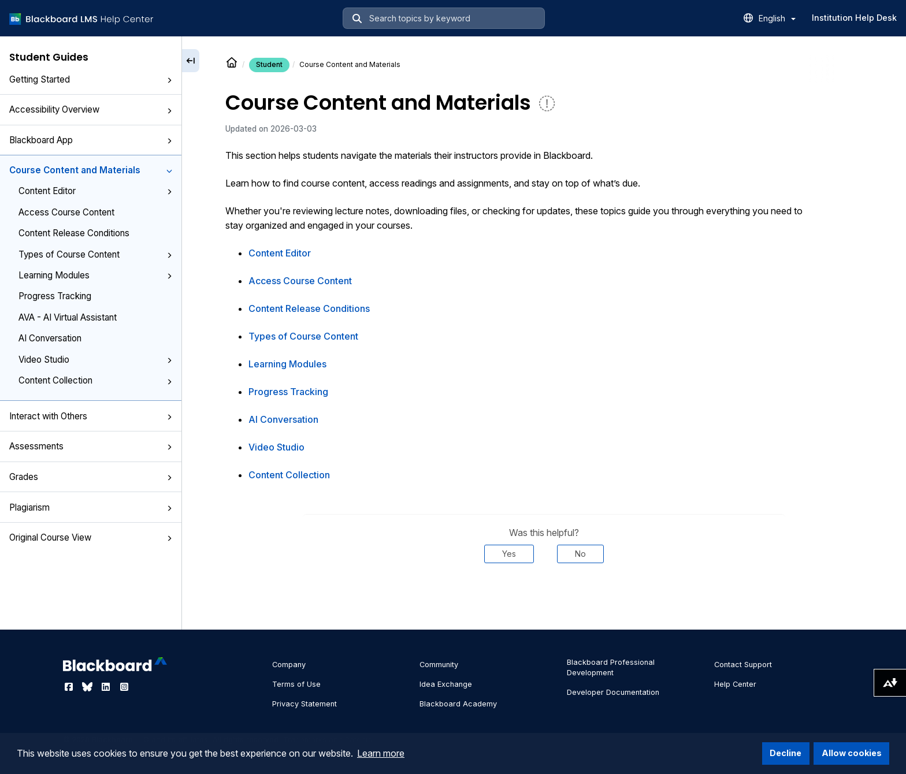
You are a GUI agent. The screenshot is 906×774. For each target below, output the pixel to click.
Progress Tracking (54, 296)
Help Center (735, 684)
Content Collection (95, 380)
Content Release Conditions (73, 233)
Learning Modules (95, 275)
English (777, 18)
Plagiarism (90, 507)
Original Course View (90, 537)
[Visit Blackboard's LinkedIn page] (107, 687)
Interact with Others (90, 416)
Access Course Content (66, 212)
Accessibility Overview (90, 109)
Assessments (90, 446)
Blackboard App (90, 140)
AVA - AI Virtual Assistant (67, 317)
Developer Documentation (613, 692)
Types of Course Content (95, 254)
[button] (169, 80)
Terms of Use (296, 684)
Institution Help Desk (854, 18)
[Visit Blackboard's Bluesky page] (88, 687)
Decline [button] (785, 753)
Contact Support (743, 664)
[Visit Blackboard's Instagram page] (124, 687)
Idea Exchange (445, 684)
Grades (90, 476)
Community (438, 664)
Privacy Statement (304, 703)
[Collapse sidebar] (190, 60)
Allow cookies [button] (852, 753)
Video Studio (95, 359)
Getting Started (90, 79)
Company (289, 664)
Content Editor (95, 190)
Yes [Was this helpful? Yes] (509, 554)
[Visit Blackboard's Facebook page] (70, 687)
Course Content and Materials (90, 170)
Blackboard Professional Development (611, 667)
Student (269, 64)
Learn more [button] (380, 753)
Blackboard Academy (458, 703)
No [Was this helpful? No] (580, 554)
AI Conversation (49, 338)
